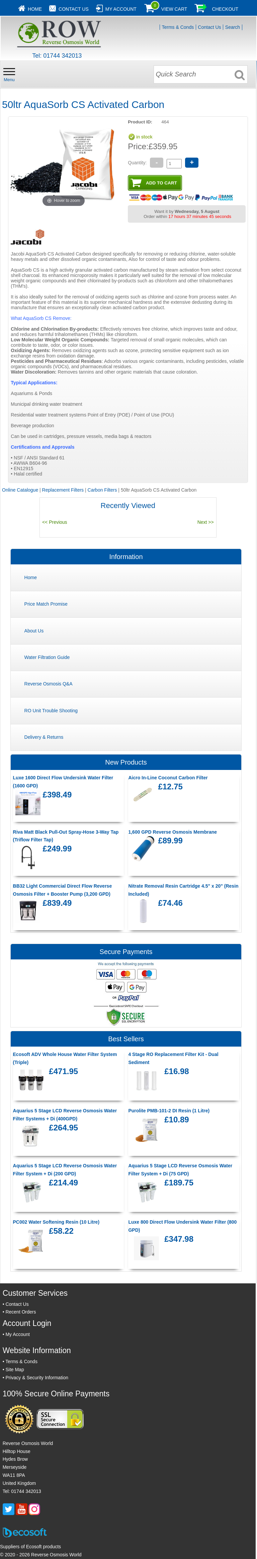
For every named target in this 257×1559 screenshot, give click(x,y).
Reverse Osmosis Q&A (48, 683)
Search (232, 27)
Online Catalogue (20, 490)
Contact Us (74, 9)
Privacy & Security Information (36, 1377)
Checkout (225, 9)
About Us (34, 630)
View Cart (174, 9)
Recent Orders (20, 1312)
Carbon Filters (102, 490)
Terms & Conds (178, 27)
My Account (121, 9)
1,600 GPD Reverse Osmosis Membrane (172, 832)
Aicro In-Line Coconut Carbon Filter (167, 777)
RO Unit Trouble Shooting (51, 710)
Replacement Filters (63, 490)
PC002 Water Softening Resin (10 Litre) (56, 1222)
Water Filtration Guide (47, 657)
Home (35, 9)
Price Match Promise (46, 604)
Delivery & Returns (44, 737)
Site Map (14, 1369)
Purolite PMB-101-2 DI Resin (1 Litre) (168, 1110)
